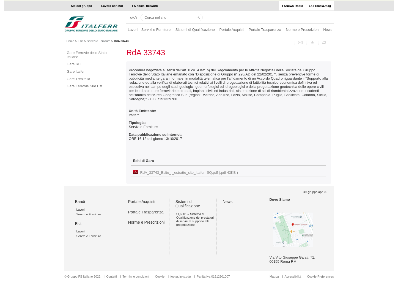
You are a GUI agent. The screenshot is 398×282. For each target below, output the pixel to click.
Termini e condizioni (136, 276)
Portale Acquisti (231, 30)
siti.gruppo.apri (313, 192)
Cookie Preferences (320, 276)
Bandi (80, 201)
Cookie (159, 276)
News (327, 30)
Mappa (274, 276)
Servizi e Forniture (156, 30)
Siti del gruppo (81, 5)
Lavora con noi (112, 5)
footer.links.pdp (181, 276)
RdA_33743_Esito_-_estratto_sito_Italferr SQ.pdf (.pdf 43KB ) (189, 172)
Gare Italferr (76, 71)
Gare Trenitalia (78, 79)
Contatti (111, 276)
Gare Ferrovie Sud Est (84, 86)
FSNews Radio (292, 5)
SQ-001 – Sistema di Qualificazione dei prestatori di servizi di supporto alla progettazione (195, 219)
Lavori (133, 30)
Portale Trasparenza (265, 30)
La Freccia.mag (320, 5)
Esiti (80, 41)
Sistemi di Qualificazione (195, 30)
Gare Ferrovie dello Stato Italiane (87, 55)
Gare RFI (74, 64)
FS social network (145, 5)
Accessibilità (293, 276)
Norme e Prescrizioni (302, 30)
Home (70, 41)
